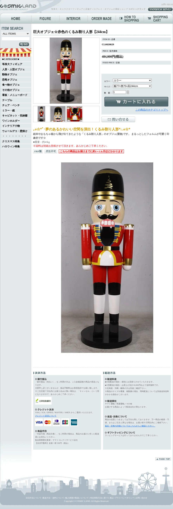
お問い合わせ (167, 4)
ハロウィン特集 (11, 146)
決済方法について (33, 498)
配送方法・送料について (53, 498)
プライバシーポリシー (124, 498)
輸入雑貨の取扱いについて (77, 498)
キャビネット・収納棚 (14, 115)
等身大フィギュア (12, 64)
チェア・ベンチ (11, 105)
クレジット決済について (45, 416)
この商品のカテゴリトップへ (151, 109)
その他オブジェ (11, 90)
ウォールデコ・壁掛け (14, 131)
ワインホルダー (11, 121)
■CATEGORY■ (10, 59)
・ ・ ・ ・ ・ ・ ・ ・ (14, 136)
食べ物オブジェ (11, 84)
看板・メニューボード (14, 95)
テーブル (7, 100)
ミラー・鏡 (8, 110)
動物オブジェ (9, 74)
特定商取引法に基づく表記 (101, 498)
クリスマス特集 (11, 141)
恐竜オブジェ (9, 79)
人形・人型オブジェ (13, 69)
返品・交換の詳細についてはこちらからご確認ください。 (130, 426)
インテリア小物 (11, 126)
